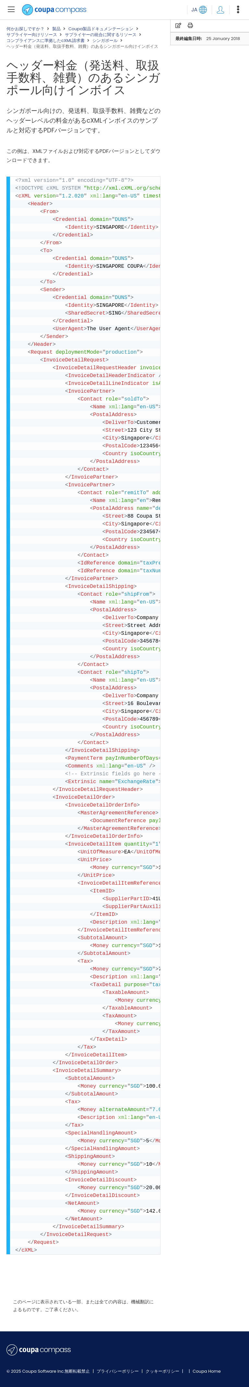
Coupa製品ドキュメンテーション (100, 29)
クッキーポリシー (163, 1371)
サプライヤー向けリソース (31, 35)
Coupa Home (207, 1371)
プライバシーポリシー (118, 1371)
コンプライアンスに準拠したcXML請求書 (45, 41)
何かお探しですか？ (25, 29)
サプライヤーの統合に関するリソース (100, 35)
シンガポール (105, 41)
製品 (56, 29)
